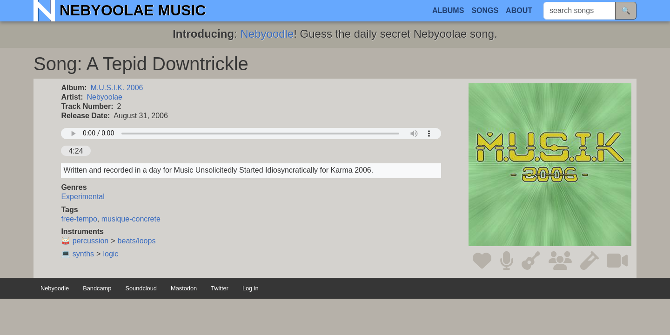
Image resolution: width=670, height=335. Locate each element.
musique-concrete (131, 219)
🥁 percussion (84, 241)
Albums (448, 10)
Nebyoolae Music (133, 10)
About (519, 10)
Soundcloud (141, 288)
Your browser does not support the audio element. (251, 133)
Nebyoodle (267, 33)
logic (110, 254)
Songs (484, 10)
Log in (250, 288)
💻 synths (77, 254)
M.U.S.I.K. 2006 (117, 88)
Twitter (219, 288)
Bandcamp (97, 288)
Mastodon (184, 288)
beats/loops (137, 241)
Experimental (82, 197)
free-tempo (79, 219)
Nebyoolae (105, 97)
